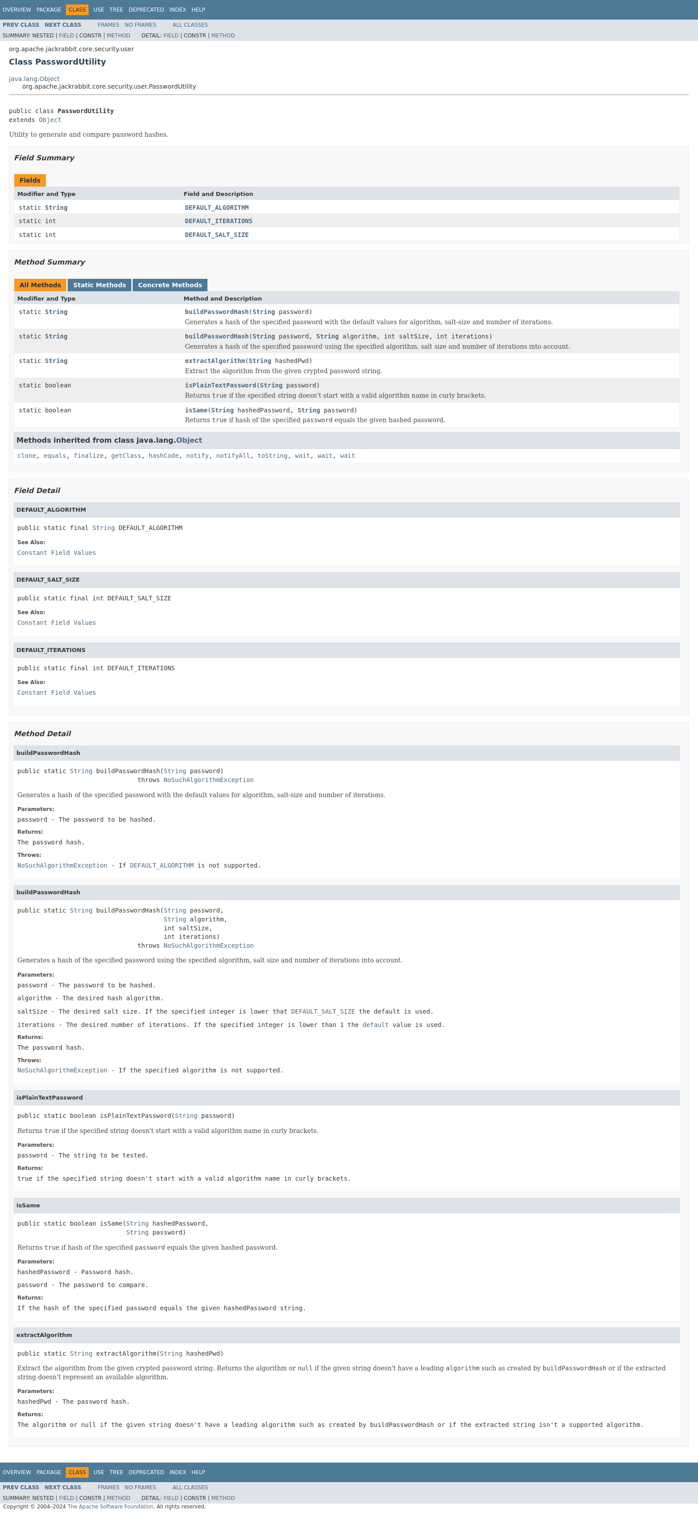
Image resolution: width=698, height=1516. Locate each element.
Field (66, 36)
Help (198, 10)
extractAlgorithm (215, 360)
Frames (109, 25)
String (56, 207)
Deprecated (146, 10)
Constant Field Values (56, 552)
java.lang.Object (34, 78)
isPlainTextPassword (220, 385)
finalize (88, 455)
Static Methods (99, 285)
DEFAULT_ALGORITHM (217, 207)
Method (118, 36)
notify (197, 455)
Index (178, 10)
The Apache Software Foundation (111, 1507)
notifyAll (233, 455)
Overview (17, 10)
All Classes (190, 25)
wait (302, 455)
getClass (126, 455)
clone (26, 455)
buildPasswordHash (217, 311)
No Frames (140, 25)
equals (55, 455)
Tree (116, 10)
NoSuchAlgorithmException (209, 779)
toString (273, 455)
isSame (196, 410)
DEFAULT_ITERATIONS (219, 220)
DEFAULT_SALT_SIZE (217, 234)
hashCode (164, 455)
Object (50, 119)
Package (49, 10)
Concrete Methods (170, 285)
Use (98, 10)
